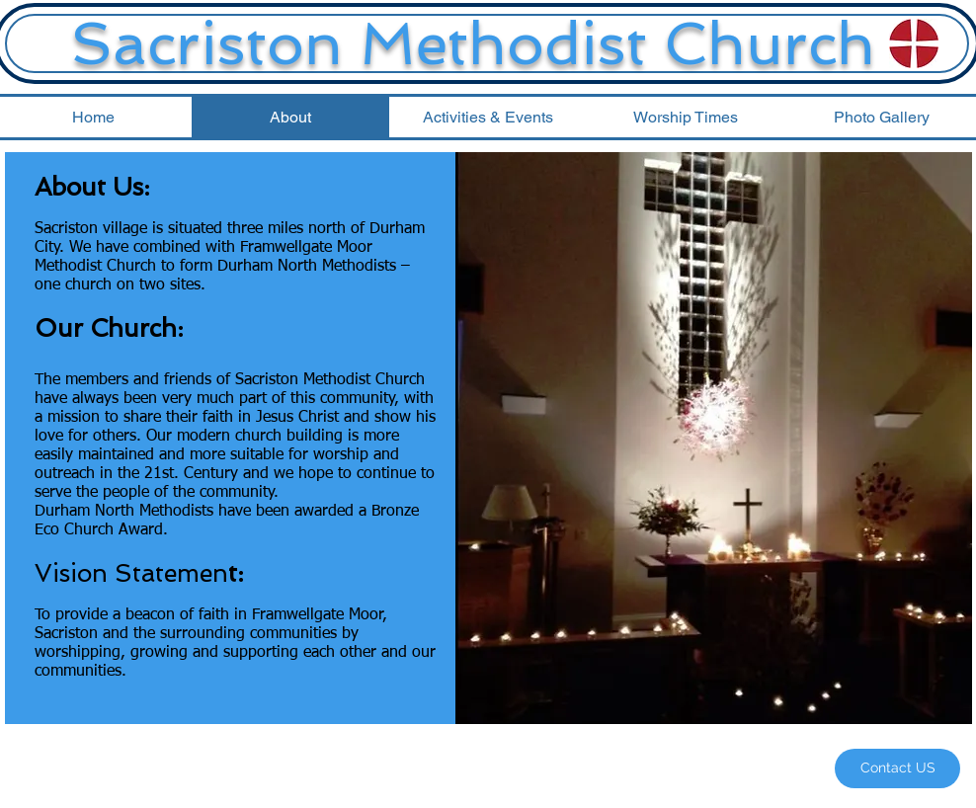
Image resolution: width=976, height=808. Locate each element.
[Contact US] (897, 768)
